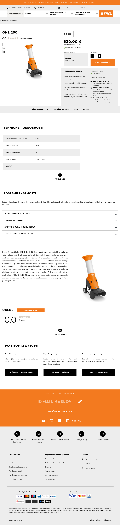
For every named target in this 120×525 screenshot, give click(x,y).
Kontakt (87, 464)
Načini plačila (50, 459)
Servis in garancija (51, 475)
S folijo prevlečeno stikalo (19, 234)
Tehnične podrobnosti (40, 109)
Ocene (86, 109)
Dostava (48, 467)
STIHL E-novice (90, 469)
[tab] (67, 34)
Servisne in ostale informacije (86, 13)
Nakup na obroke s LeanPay (55, 463)
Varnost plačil (50, 479)
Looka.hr (108, 520)
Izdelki (36, 13)
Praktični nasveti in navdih (61, 13)
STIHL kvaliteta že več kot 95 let (17, 440)
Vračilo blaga (50, 471)
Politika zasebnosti (15, 471)
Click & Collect (103, 439)
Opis (76, 109)
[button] (104, 77)
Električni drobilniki (10, 20)
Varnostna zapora (14, 220)
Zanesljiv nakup (81, 439)
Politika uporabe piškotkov (18, 475)
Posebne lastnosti (61, 109)
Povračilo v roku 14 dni (60, 439)
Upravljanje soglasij (15, 479)
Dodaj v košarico (103, 62)
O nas (11, 459)
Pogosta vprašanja (91, 459)
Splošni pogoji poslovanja (18, 467)
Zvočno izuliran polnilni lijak (20, 227)
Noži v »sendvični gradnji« (17, 214)
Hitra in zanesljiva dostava (38, 440)
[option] (33, 61)
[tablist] (91, 8)
